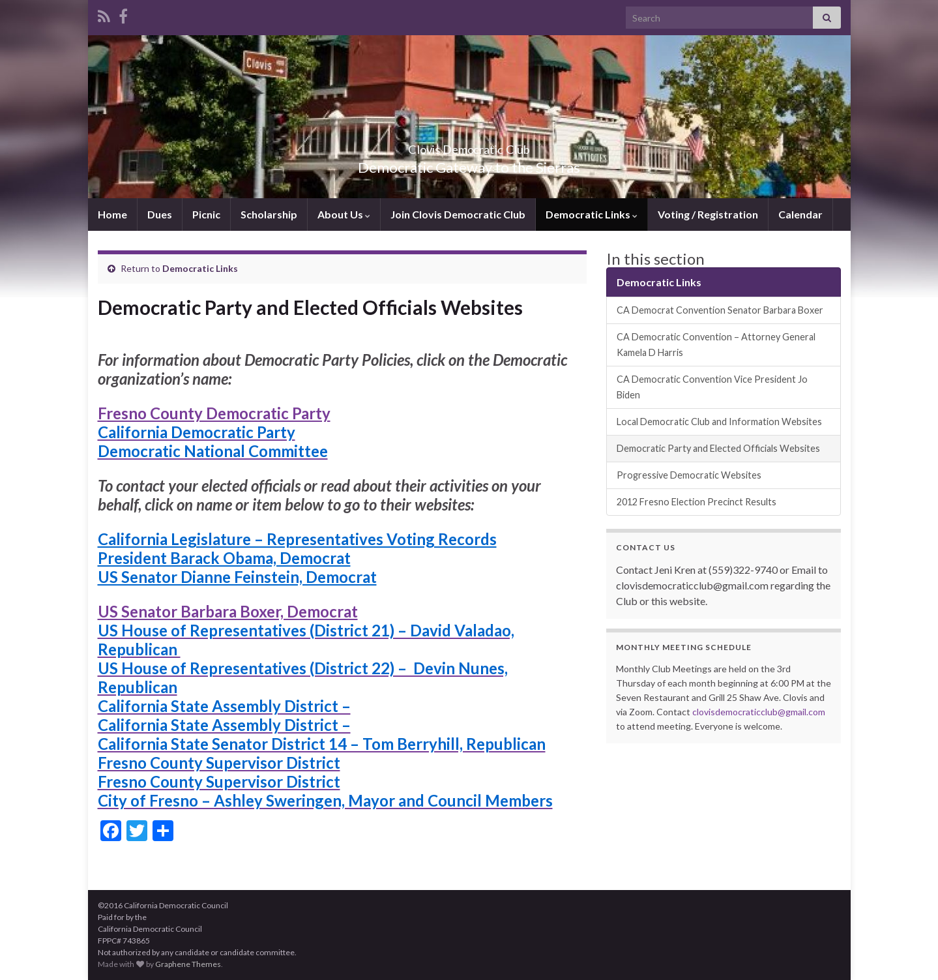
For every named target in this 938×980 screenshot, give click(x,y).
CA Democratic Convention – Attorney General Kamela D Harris (716, 344)
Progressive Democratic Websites (689, 475)
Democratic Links (592, 214)
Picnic (206, 214)
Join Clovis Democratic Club (457, 214)
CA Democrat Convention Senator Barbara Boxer (720, 310)
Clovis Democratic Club (469, 145)
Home (112, 214)
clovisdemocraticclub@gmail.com (758, 711)
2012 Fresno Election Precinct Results (696, 501)
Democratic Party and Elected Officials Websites (718, 448)
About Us (343, 214)
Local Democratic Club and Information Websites (719, 421)
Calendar (800, 214)
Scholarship (269, 214)
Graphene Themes (188, 964)
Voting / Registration (708, 214)
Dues (159, 214)
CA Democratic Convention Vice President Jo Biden (712, 387)
